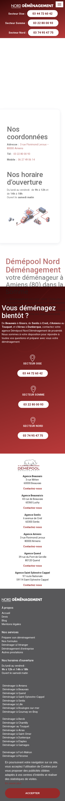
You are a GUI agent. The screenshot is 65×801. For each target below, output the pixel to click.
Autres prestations (12, 652)
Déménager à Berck (14, 719)
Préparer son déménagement (18, 637)
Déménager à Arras (14, 730)
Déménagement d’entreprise (18, 648)
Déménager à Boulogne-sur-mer (21, 708)
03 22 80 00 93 (43, 23)
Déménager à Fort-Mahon (17, 752)
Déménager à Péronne (15, 756)
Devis (5, 616)
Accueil (6, 613)
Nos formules (10, 641)
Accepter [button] (32, 793)
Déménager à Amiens (15, 685)
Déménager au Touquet (16, 726)
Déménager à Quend (14, 693)
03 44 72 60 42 (42, 13)
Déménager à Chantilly (15, 722)
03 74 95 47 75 (43, 32)
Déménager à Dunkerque (16, 737)
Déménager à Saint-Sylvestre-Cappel (23, 696)
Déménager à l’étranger (15, 644)
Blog (4, 620)
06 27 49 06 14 (20, 159)
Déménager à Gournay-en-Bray (20, 711)
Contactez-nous (32, 488)
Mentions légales (11, 624)
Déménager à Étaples (15, 741)
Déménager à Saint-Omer (17, 733)
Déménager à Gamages (16, 745)
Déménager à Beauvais (16, 689)
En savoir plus (13, 783)
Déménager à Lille (13, 704)
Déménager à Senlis (14, 700)
